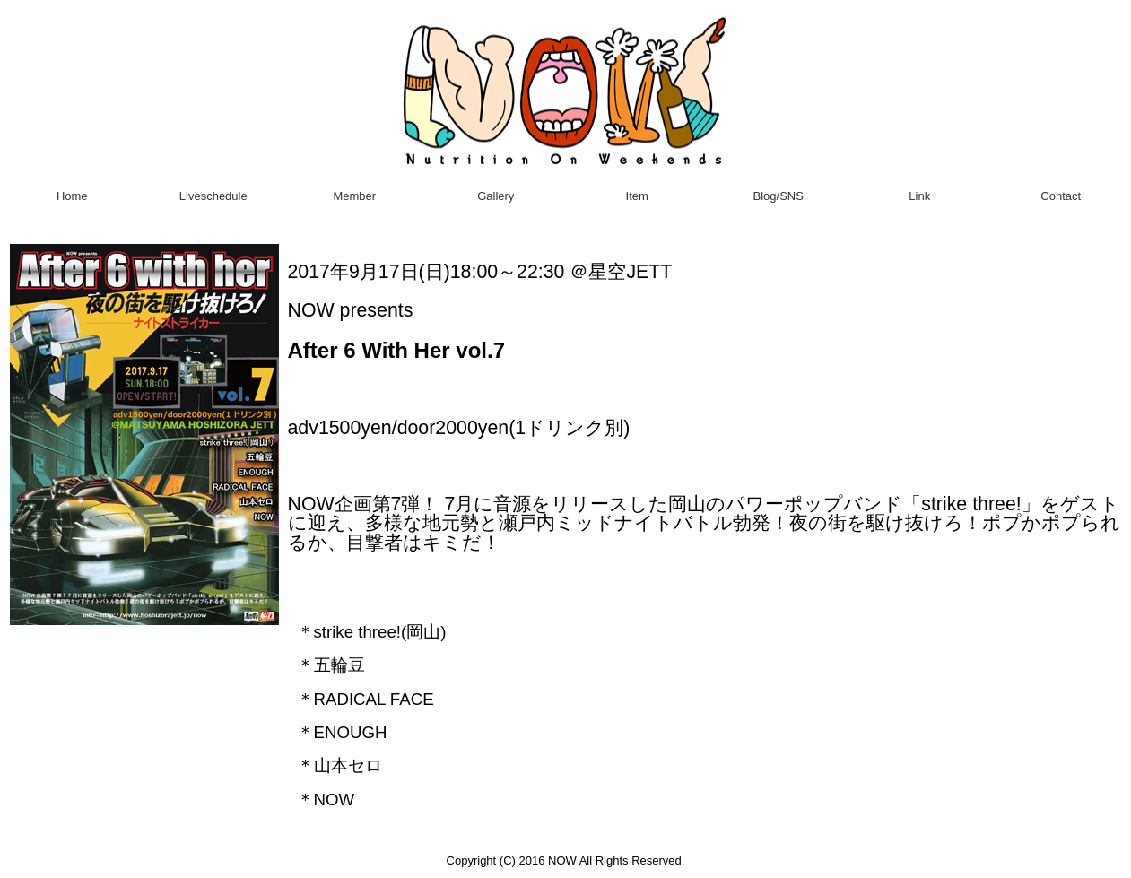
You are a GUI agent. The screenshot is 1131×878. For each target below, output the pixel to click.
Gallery (495, 196)
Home (72, 196)
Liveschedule (213, 196)
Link (919, 196)
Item (637, 196)
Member (354, 196)
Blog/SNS (778, 196)
